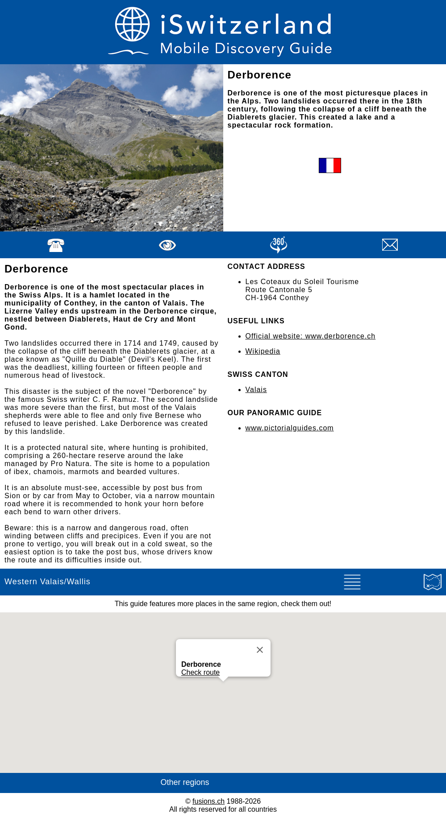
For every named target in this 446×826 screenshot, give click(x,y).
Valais (256, 389)
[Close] (260, 650)
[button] (223, 689)
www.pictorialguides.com (290, 428)
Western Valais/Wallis (47, 581)
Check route (200, 672)
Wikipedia (263, 351)
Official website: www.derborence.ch (311, 336)
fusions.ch (208, 801)
